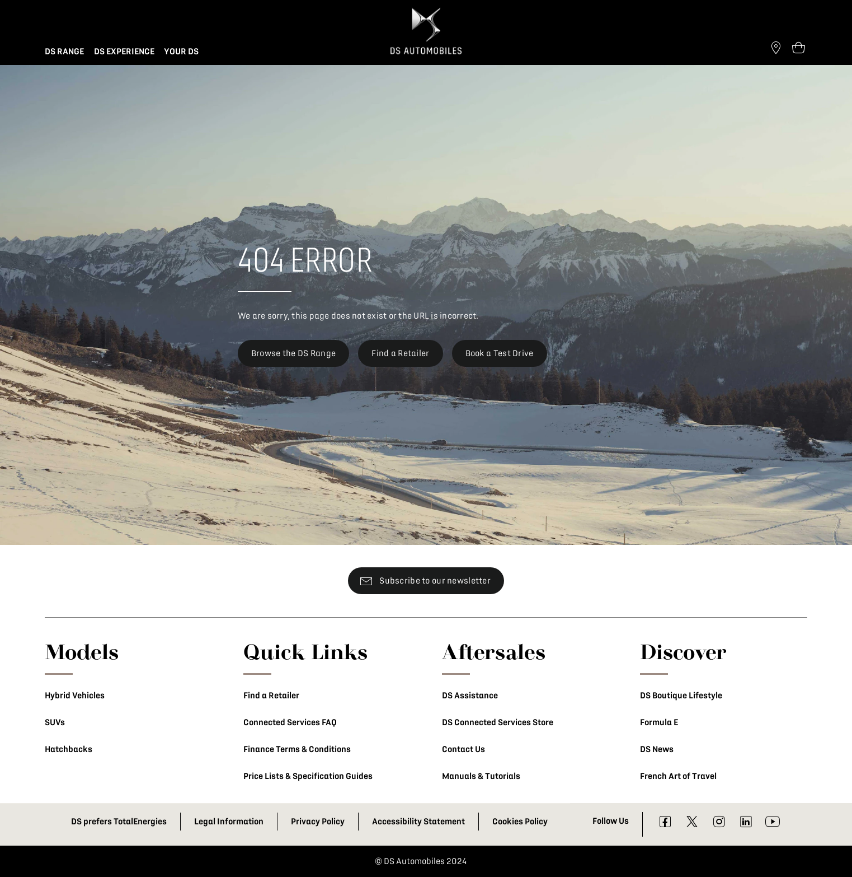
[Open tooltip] (798, 47)
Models (82, 651)
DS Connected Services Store (497, 722)
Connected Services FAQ (290, 722)
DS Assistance (470, 696)
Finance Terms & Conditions (297, 749)
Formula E (659, 722)
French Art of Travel (678, 776)
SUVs (55, 722)
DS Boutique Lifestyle (681, 696)
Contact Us (463, 749)
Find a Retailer (271, 696)
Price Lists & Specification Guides (308, 776)
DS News (657, 749)
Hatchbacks (68, 749)
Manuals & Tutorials (481, 776)
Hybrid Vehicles (75, 696)
